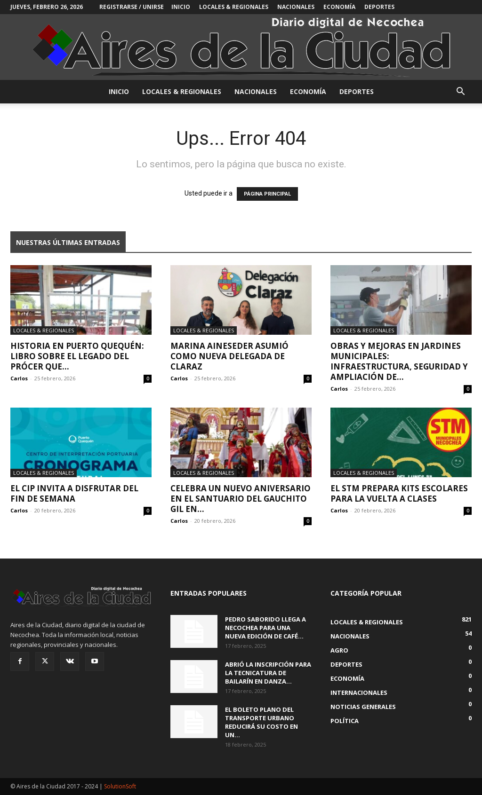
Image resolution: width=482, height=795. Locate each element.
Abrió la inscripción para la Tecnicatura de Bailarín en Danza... (268, 672)
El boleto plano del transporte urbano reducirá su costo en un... (261, 722)
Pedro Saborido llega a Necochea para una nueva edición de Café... (265, 627)
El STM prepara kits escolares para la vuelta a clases (399, 493)
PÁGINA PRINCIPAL (267, 194)
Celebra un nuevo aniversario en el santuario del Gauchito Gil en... (240, 498)
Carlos (19, 378)
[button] (460, 92)
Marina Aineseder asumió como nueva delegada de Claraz (229, 356)
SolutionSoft (120, 786)
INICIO (180, 7)
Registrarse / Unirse (131, 7)
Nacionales (295, 7)
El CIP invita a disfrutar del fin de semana (74, 493)
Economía (339, 7)
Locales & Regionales (233, 7)
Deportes (379, 7)
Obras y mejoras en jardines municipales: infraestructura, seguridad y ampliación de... (399, 361)
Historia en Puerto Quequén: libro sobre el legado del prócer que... (77, 356)
